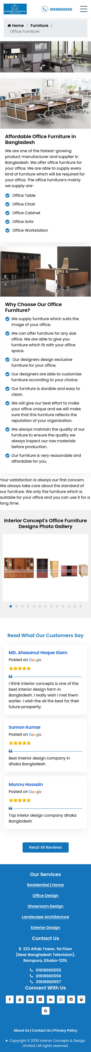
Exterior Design (45, 927)
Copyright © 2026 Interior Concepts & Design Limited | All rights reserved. (47, 1043)
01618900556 (45, 976)
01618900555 (56, 9)
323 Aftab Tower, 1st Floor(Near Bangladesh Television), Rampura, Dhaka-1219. (45, 954)
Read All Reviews (45, 847)
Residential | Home (45, 885)
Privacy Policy (65, 1030)
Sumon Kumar (25, 727)
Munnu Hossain (26, 784)
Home (16, 25)
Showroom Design (45, 906)
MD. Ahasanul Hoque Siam (38, 652)
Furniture (40, 25)
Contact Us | (42, 1030)
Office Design (45, 895)
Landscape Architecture (45, 917)
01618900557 (45, 982)
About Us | (23, 1030)
